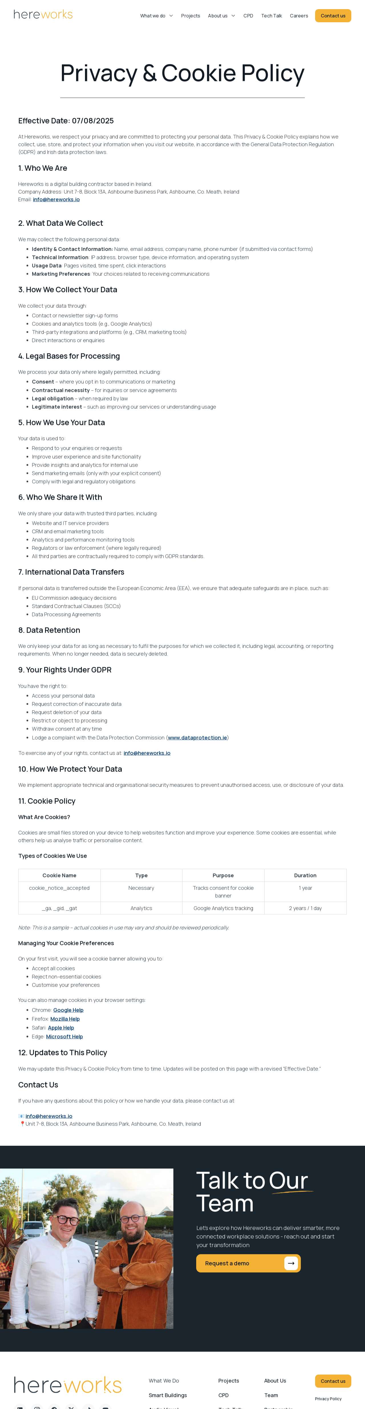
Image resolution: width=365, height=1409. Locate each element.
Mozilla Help (65, 1024)
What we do (164, 1385)
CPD (248, 16)
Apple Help (61, 1033)
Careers (299, 16)
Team (271, 1400)
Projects (190, 16)
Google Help (68, 1015)
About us (218, 16)
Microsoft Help (64, 1041)
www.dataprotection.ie (197, 742)
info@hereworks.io (56, 204)
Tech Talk (271, 16)
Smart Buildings (168, 1400)
